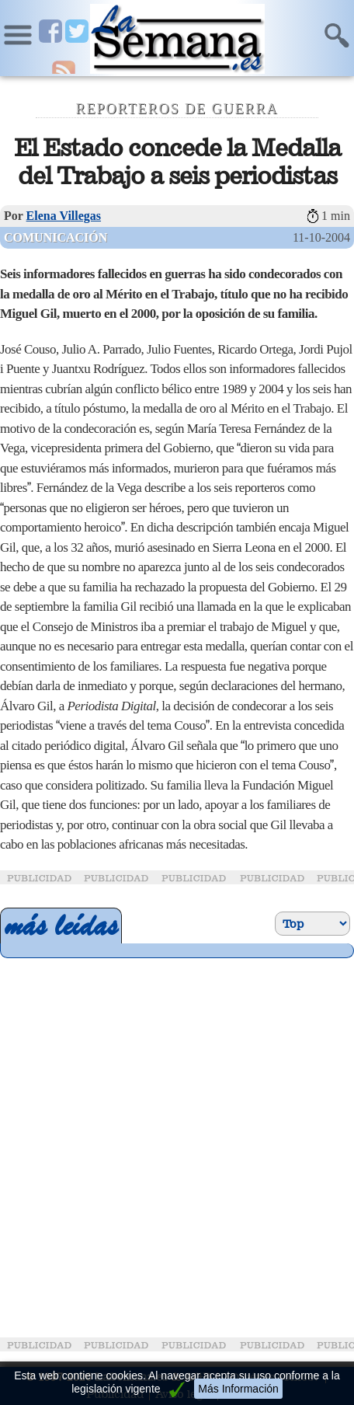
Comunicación (55, 237)
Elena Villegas (63, 215)
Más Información (238, 1388)
